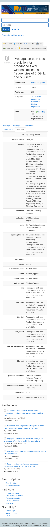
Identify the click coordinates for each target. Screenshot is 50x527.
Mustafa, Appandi (38, 83)
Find (6, 29)
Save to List (25, 48)
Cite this (8, 44)
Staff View (20, 129)
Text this (19, 44)
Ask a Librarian (11, 513)
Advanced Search (13, 486)
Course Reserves (12, 501)
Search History (11, 483)
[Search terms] (25, 20)
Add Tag (40, 112)
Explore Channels (13, 498)
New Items (10, 503)
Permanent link (40, 48)
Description (17, 125)
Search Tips (10, 511)
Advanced (16, 29)
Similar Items (8, 129)
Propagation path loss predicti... (13, 35)
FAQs (8, 516)
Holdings (6, 125)
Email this (30, 44)
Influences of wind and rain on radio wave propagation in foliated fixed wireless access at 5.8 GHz (23, 413)
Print (41, 44)
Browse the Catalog (13, 493)
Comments (29, 125)
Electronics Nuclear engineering (35, 104)
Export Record (11, 48)
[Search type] (25, 25)
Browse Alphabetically (14, 496)
